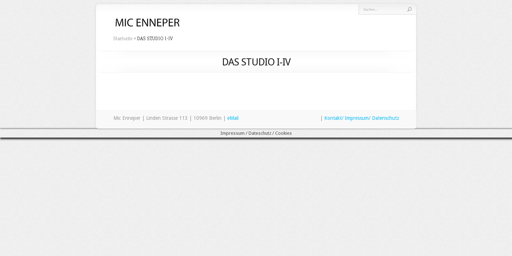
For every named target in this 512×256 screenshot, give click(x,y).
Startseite (123, 38)
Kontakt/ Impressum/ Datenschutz (361, 118)
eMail (233, 118)
